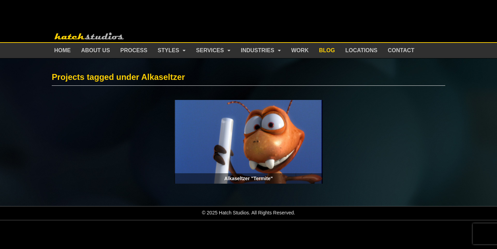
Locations (361, 50)
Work (300, 50)
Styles (168, 50)
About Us (95, 50)
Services (210, 50)
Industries (257, 50)
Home (62, 50)
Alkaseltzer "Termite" (248, 178)
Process (133, 50)
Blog (327, 50)
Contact (401, 50)
